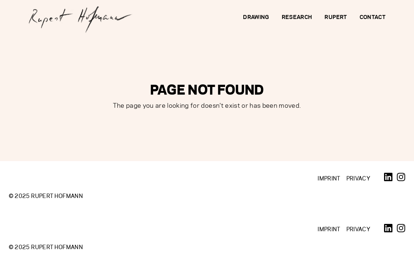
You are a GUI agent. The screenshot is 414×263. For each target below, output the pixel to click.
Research (297, 17)
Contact (372, 17)
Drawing (256, 17)
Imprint (329, 178)
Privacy (358, 178)
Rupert (335, 17)
